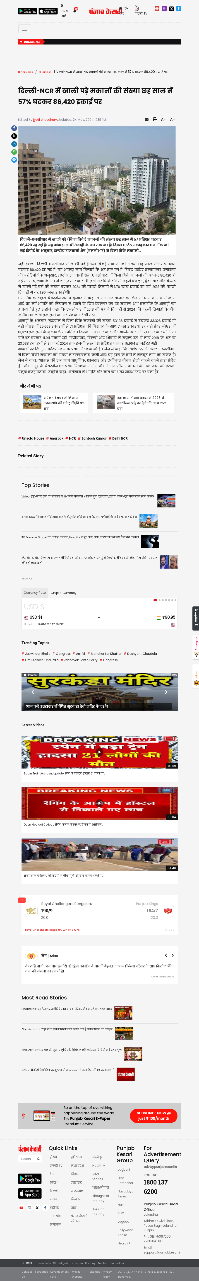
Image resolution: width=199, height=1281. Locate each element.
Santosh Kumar (92, 438)
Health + (98, 1166)
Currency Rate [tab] (35, 593)
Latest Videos (33, 724)
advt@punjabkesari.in (160, 1167)
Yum (121, 1213)
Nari (121, 1205)
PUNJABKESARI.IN (151, 1272)
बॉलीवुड (97, 1157)
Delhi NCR (118, 438)
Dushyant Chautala (140, 654)
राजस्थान (77, 1191)
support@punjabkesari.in (163, 1252)
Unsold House (31, 438)
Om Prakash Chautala (40, 660)
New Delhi (44, 1263)
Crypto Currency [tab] (64, 593)
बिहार (75, 1174)
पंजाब (53, 1199)
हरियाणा (76, 1157)
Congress (61, 654)
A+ (173, 119)
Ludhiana (77, 1263)
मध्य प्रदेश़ (77, 1166)
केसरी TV (56, 1166)
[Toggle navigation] (24, 28)
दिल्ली (54, 1191)
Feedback (41, 1272)
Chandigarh (61, 1263)
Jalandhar (117, 1263)
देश (52, 1174)
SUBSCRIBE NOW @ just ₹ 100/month (154, 1115)
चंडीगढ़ (54, 1208)
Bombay (90, 1263)
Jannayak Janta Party (79, 660)
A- (163, 119)
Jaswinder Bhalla (36, 654)
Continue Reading (162, 976)
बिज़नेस (76, 1199)
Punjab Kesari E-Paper (90, 1118)
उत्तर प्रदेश (56, 1216)
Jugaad (123, 1221)
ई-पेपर (54, 1157)
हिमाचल (55, 1224)
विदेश (53, 1182)
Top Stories (35, 485)
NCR (70, 438)
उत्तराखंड (76, 1182)
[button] (33, 692)
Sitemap (95, 1272)
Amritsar (103, 1263)
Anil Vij (79, 654)
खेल (74, 1208)
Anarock (54, 438)
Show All (27, 578)
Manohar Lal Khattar (104, 654)
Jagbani (124, 1169)
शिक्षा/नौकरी (100, 1187)
